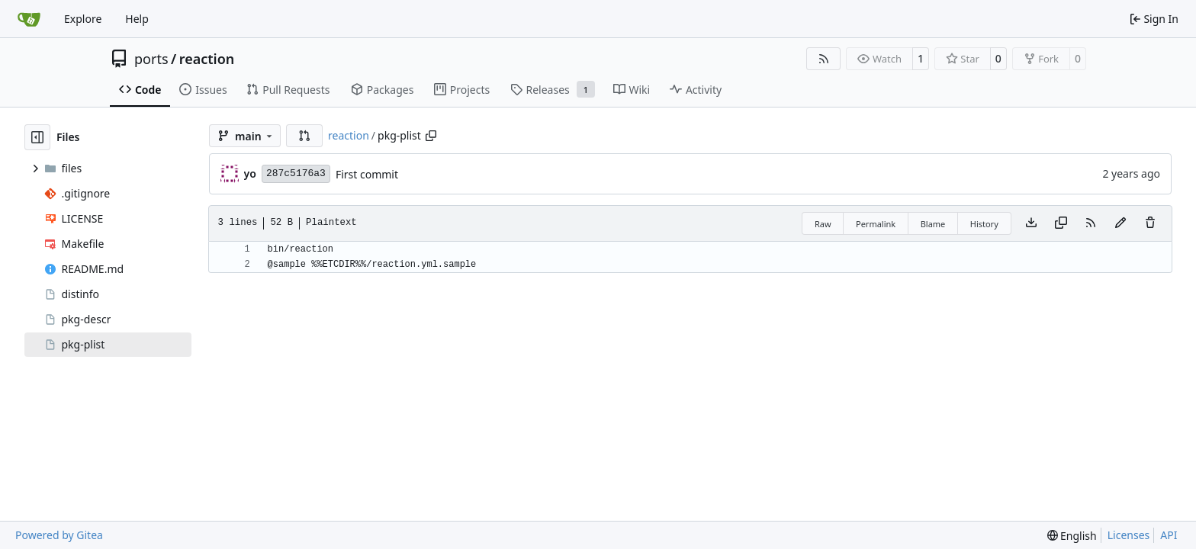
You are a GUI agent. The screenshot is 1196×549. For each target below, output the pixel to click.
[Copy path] (431, 135)
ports (151, 58)
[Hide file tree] (37, 137)
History (984, 224)
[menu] (1072, 535)
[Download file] (1031, 223)
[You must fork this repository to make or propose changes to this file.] (1120, 223)
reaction (207, 58)
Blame (933, 224)
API (1168, 535)
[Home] (29, 19)
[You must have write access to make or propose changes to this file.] (1150, 223)
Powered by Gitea (59, 535)
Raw (823, 224)
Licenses (1129, 535)
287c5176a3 (296, 173)
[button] (304, 135)
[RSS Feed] (823, 58)
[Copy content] (1061, 223)
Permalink (875, 224)
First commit (367, 174)
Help (137, 18)
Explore (82, 18)
